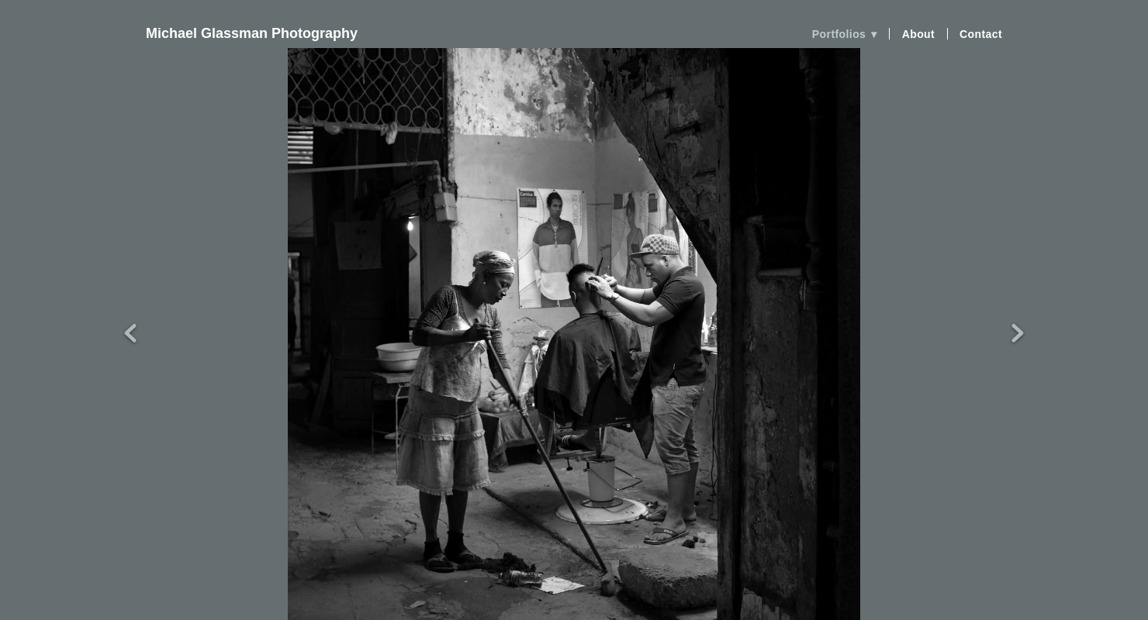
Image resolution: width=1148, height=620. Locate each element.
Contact (981, 34)
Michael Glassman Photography (252, 33)
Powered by (574, 603)
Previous (130, 305)
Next (1017, 305)
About (918, 34)
